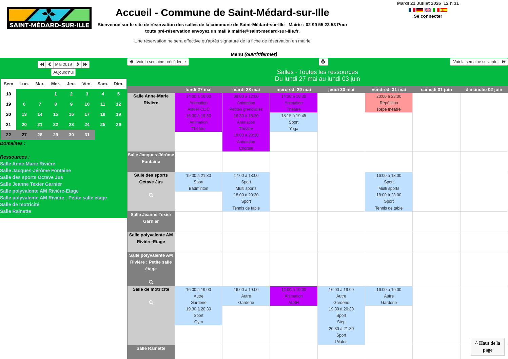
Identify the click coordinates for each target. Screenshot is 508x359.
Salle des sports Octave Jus (31, 177)
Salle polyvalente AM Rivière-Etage (39, 191)
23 (71, 124)
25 (102, 124)
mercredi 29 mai (293, 89)
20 (8, 114)
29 (55, 134)
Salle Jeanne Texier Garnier (31, 184)
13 (24, 114)
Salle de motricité (19, 204)
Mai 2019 (63, 64)
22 (55, 124)
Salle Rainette (15, 211)
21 (8, 124)
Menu (254, 54)
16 (71, 114)
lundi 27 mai (198, 89)
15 (55, 114)
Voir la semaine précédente (158, 61)
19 (8, 104)
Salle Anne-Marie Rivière (27, 163)
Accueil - (222, 12)
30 (71, 134)
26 (118, 124)
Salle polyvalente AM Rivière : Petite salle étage (53, 197)
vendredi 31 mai (389, 89)
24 (87, 124)
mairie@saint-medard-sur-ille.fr (265, 31)
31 (87, 134)
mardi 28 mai (246, 89)
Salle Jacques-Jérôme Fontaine (35, 170)
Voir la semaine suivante (479, 61)
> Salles (9, 150)
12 (118, 104)
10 (87, 104)
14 (39, 114)
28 (39, 134)
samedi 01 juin (436, 89)
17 (87, 114)
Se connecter (428, 16)
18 (8, 93)
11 (102, 104)
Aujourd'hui (63, 72)
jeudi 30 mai (341, 89)
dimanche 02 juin (484, 89)
